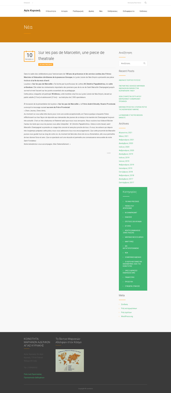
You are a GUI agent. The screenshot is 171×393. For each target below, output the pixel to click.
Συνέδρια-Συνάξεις (132, 286)
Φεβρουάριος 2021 (126, 140)
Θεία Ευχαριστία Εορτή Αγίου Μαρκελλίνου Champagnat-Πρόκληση (130, 99)
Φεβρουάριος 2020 (126, 150)
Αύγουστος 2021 (125, 133)
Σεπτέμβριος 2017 (126, 182)
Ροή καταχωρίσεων (129, 308)
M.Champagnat (131, 213)
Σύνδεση (124, 304)
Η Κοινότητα (51, 11)
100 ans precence (45, 64)
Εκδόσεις (143, 11)
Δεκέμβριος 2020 (126, 143)
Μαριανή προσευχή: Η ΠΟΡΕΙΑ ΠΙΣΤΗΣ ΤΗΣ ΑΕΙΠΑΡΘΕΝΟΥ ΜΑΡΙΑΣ (133, 108)
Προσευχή (129, 282)
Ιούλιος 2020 (124, 147)
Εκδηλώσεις (113, 11)
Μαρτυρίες (129, 242)
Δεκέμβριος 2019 (126, 154)
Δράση (91, 11)
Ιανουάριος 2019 (125, 168)
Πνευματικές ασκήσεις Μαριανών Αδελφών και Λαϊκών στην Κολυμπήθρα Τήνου (132, 88)
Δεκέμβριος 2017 (126, 179)
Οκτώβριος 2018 (126, 172)
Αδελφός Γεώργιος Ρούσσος (129, 80)
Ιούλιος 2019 (124, 158)
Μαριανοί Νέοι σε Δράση (134, 237)
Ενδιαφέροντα (128, 11)
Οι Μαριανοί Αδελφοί (133, 257)
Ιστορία (64, 11)
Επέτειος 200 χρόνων (133, 221)
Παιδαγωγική (78, 11)
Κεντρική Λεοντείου (134, 3)
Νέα (100, 11)
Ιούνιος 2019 (124, 161)
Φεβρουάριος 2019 (126, 165)
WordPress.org (127, 316)
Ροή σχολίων (126, 312)
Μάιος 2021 (123, 136)
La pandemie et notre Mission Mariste (131, 116)
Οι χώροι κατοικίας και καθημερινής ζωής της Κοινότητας (132, 264)
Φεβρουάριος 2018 (126, 175)
